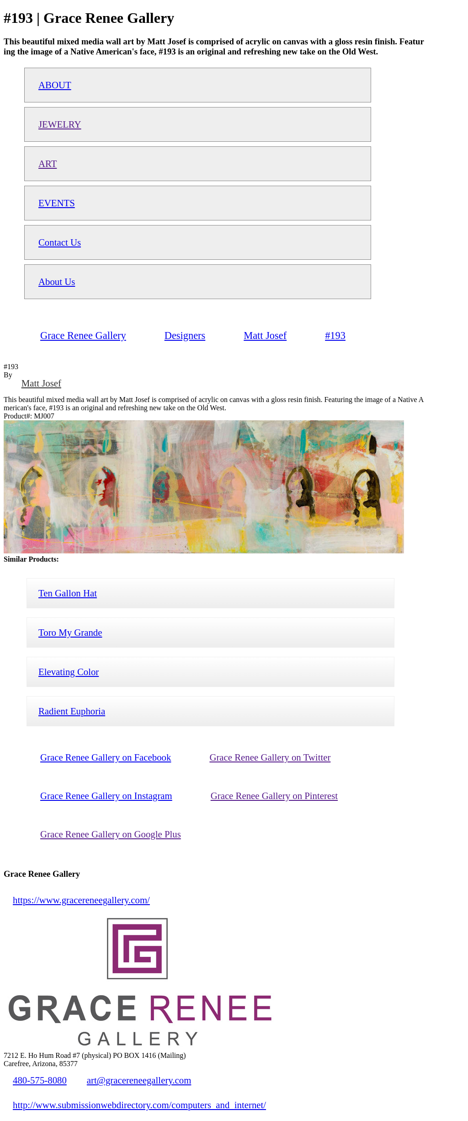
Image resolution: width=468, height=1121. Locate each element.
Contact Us (59, 242)
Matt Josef (41, 383)
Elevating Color (68, 671)
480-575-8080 (40, 1080)
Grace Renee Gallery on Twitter (269, 757)
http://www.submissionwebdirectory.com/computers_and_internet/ (139, 1105)
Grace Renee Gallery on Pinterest (274, 795)
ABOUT (54, 85)
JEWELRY (59, 124)
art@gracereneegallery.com (139, 1080)
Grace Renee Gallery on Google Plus (110, 834)
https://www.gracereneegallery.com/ (81, 900)
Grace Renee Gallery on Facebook (105, 757)
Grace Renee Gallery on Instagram (106, 795)
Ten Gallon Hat (67, 593)
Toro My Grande (70, 632)
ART (47, 163)
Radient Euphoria (71, 711)
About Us (56, 281)
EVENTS (56, 203)
